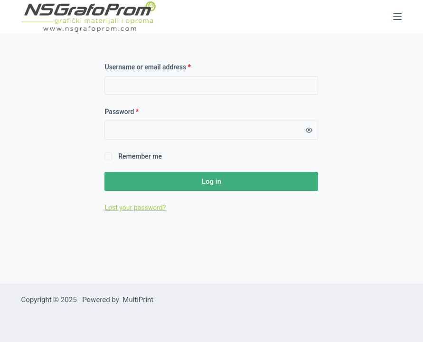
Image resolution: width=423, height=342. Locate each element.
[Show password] (309, 130)
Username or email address (160, 66)
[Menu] (397, 16)
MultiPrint (137, 299)
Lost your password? (135, 207)
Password (134, 110)
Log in (211, 181)
